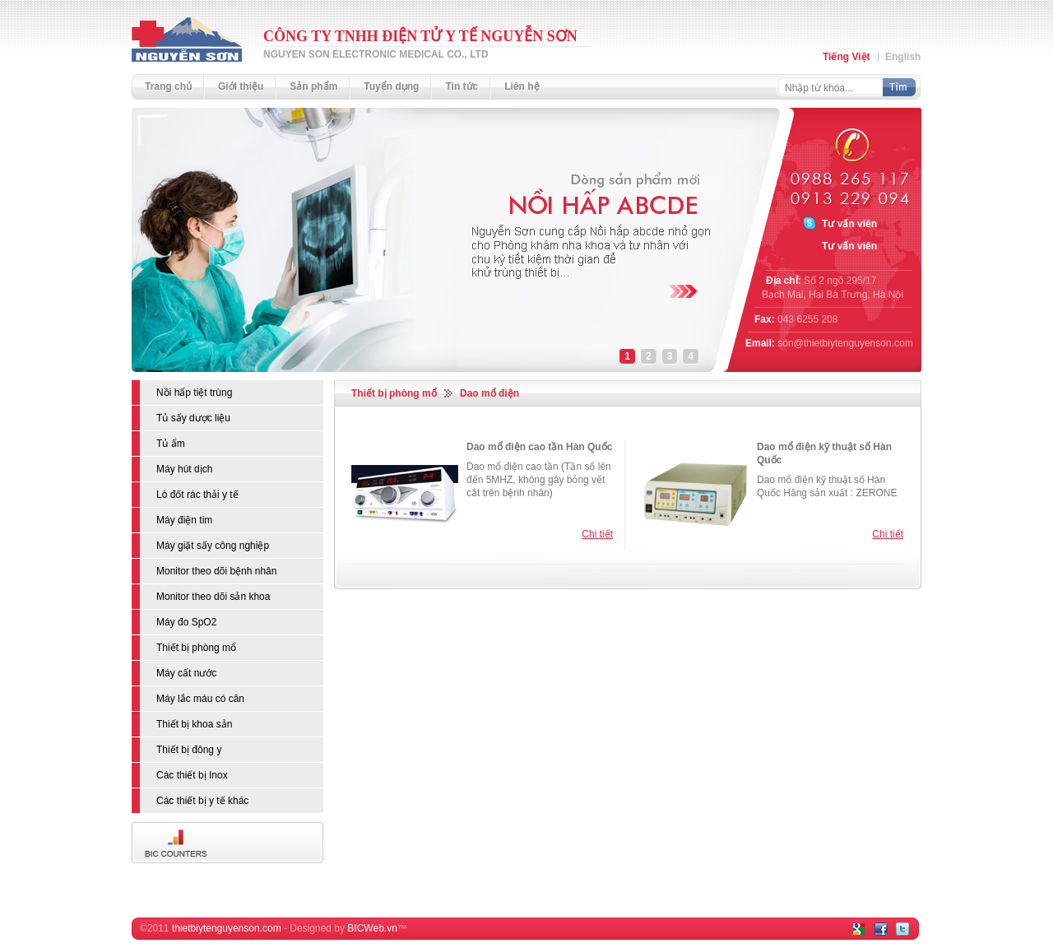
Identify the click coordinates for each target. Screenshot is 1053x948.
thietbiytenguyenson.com (226, 928)
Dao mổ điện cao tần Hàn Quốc (539, 447)
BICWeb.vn (372, 928)
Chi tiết (597, 534)
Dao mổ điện (489, 393)
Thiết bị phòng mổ (394, 393)
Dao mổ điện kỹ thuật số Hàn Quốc (824, 453)
